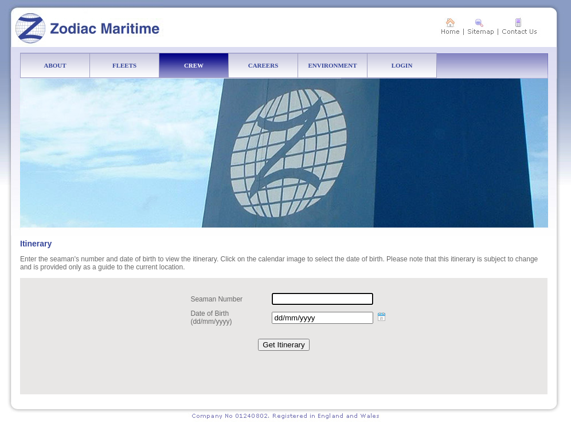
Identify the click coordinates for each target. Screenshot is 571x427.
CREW (206, 65)
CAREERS (273, 65)
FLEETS (135, 65)
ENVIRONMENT (337, 65)
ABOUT (67, 65)
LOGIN (414, 65)
